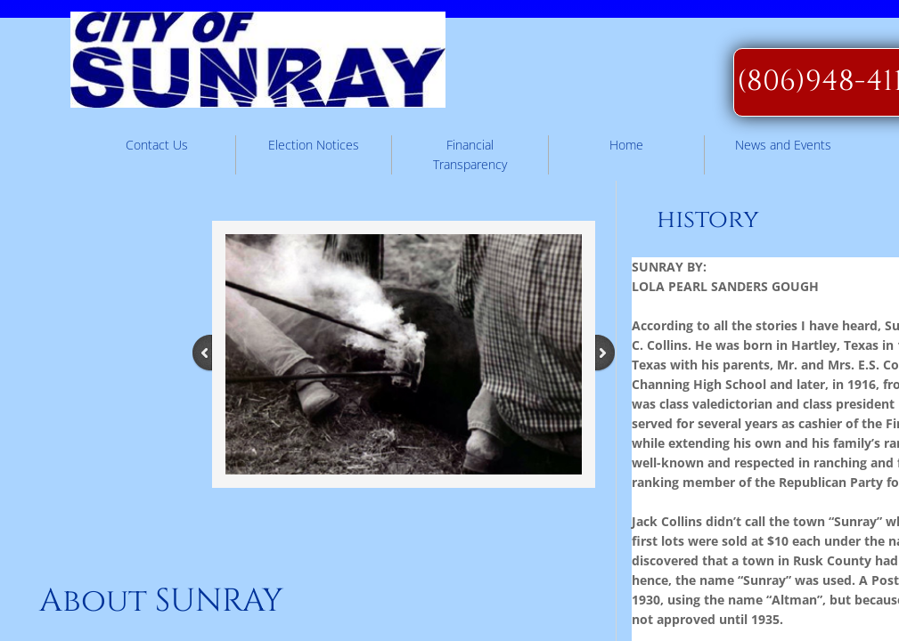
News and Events (783, 144)
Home (626, 144)
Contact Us (157, 144)
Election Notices (313, 144)
